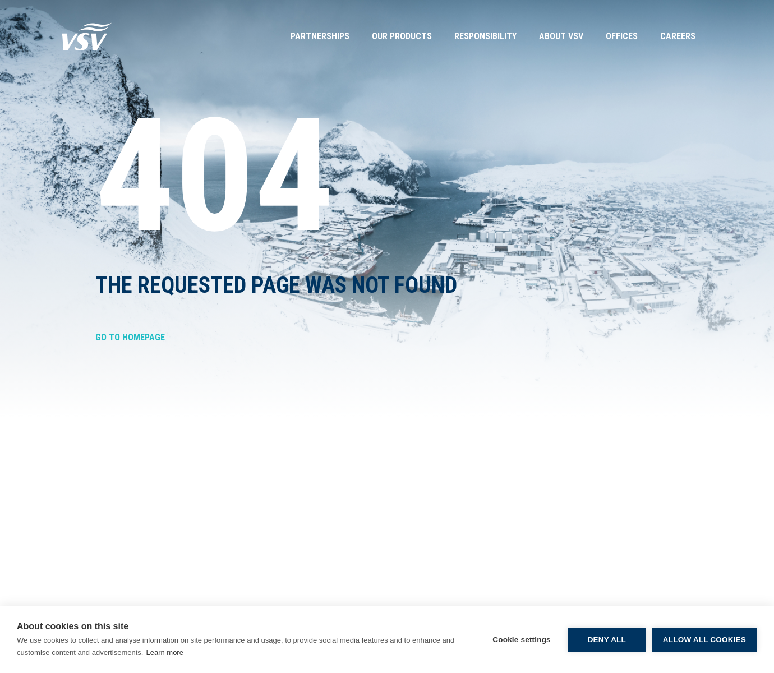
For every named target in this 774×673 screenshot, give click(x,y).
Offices (622, 36)
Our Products (402, 36)
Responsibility (485, 36)
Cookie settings (521, 639)
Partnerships (320, 36)
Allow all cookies (704, 639)
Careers (677, 36)
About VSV (561, 36)
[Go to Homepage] (87, 36)
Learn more (164, 652)
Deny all (607, 639)
